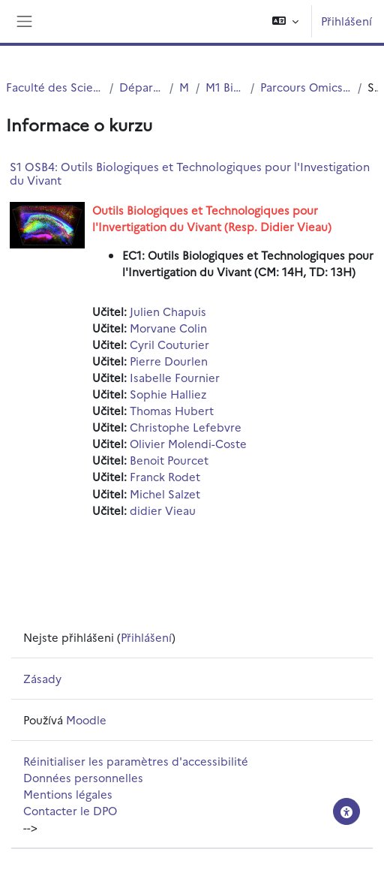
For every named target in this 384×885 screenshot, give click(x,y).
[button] (285, 21)
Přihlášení (346, 21)
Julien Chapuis (168, 311)
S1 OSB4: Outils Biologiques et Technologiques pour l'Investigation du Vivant (190, 173)
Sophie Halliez (168, 394)
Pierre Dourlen (169, 361)
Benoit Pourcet (169, 460)
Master (184, 87)
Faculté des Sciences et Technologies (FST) (55, 87)
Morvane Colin (168, 328)
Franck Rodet (165, 476)
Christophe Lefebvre (186, 427)
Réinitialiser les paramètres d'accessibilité (135, 761)
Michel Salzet (165, 493)
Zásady (42, 678)
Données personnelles (83, 777)
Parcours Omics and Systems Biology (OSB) (306, 87)
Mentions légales (67, 794)
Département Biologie (141, 87)
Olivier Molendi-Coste (188, 443)
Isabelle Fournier (175, 377)
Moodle (86, 719)
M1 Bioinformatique (225, 87)
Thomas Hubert (172, 410)
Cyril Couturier (169, 344)
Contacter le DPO (70, 810)
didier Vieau (163, 510)
